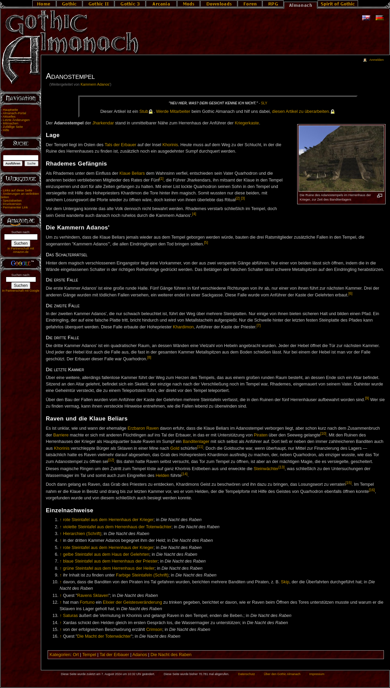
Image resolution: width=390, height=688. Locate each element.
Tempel (89, 654)
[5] (206, 242)
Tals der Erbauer (120, 144)
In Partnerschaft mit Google (20, 290)
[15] (348, 483)
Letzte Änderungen (16, 120)
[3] (243, 198)
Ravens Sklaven (92, 595)
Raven (152, 428)
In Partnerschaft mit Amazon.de (20, 250)
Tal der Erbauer (114, 654)
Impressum (316, 674)
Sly (264, 103)
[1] (161, 178)
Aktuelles (9, 116)
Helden (162, 475)
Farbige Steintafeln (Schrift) (142, 575)
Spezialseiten (12, 200)
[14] (185, 474)
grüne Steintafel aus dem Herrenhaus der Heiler (108, 568)
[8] (149, 357)
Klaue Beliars (132, 173)
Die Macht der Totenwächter (104, 636)
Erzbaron (136, 428)
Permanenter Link (15, 207)
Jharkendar (103, 123)
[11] (200, 447)
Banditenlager (196, 441)
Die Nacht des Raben (171, 654)
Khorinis (170, 144)
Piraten (261, 435)
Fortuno (87, 602)
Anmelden (376, 60)
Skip (285, 582)
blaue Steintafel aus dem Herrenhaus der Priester (110, 561)
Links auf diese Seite (17, 190)
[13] (281, 467)
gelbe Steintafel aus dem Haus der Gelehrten (106, 554)
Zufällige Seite (13, 126)
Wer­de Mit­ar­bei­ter (173, 111)
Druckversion (12, 204)
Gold (175, 448)
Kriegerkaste (247, 123)
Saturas (70, 615)
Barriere (61, 435)
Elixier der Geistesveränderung (132, 602)
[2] (238, 198)
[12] (111, 460)
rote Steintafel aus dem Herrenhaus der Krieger (108, 519)
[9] (367, 398)
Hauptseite (10, 109)
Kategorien (60, 654)
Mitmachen (10, 123)
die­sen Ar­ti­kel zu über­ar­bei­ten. (301, 111)
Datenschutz (246, 674)
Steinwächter (266, 468)
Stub (143, 111)
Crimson (154, 629)
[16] (372, 490)
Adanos (139, 654)
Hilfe (6, 130)
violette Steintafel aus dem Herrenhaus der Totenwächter (117, 526)
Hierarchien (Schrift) (82, 533)
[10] (323, 433)
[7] (259, 325)
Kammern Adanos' (95, 84)
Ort (76, 654)
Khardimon (183, 327)
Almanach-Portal (14, 113)
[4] (194, 214)
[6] (351, 293)
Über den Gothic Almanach (282, 674)
